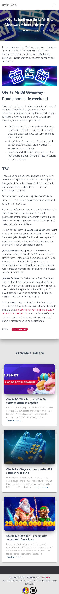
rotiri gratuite (20, 329)
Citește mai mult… (14, 420)
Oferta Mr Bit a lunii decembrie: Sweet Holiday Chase (26, 537)
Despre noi (45, 577)
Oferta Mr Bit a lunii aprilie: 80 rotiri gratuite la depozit (26, 401)
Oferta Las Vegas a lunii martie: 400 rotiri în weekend (29, 470)
